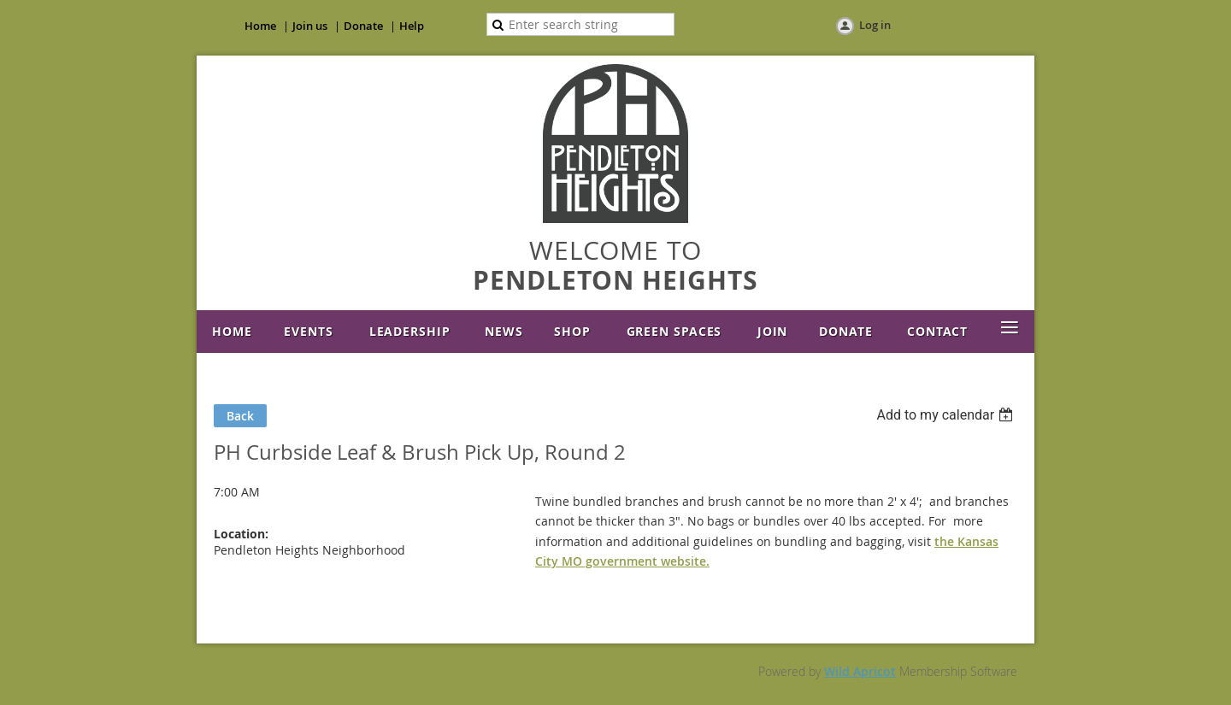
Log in (875, 24)
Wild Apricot (860, 671)
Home (260, 25)
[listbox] (946, 415)
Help (411, 25)
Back (240, 416)
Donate (363, 25)
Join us (309, 25)
